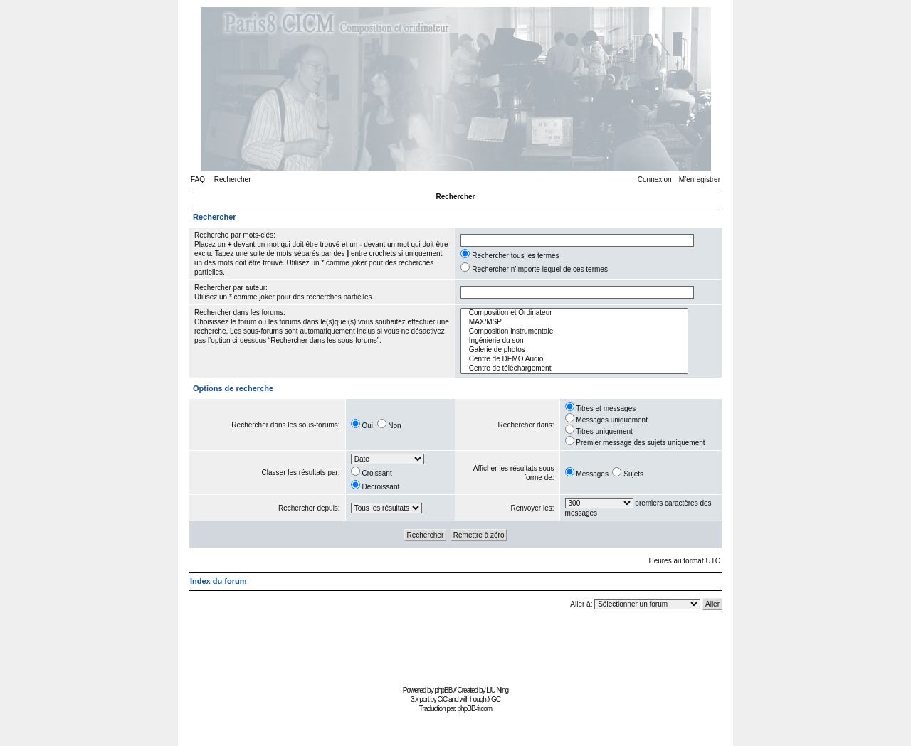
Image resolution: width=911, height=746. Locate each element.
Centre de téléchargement (574, 368)
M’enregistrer (699, 179)
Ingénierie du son (574, 341)
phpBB (443, 690)
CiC (443, 699)
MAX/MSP (574, 322)
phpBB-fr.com (475, 709)
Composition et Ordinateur (574, 313)
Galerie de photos (574, 350)
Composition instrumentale (574, 331)
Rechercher (232, 179)
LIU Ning (497, 690)
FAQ (198, 179)
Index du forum (218, 581)
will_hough (473, 699)
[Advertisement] (455, 650)
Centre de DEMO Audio (574, 359)
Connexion (655, 179)
